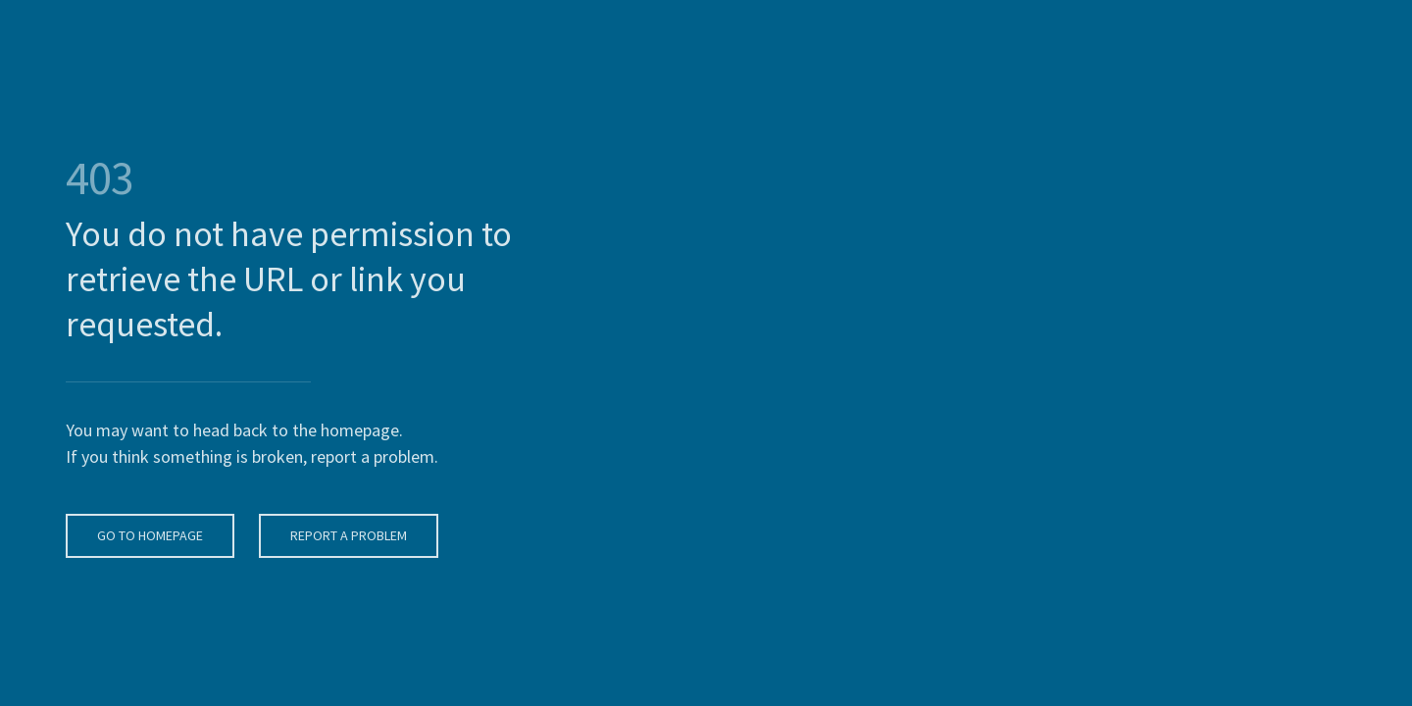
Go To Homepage (148, 535)
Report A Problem (346, 535)
